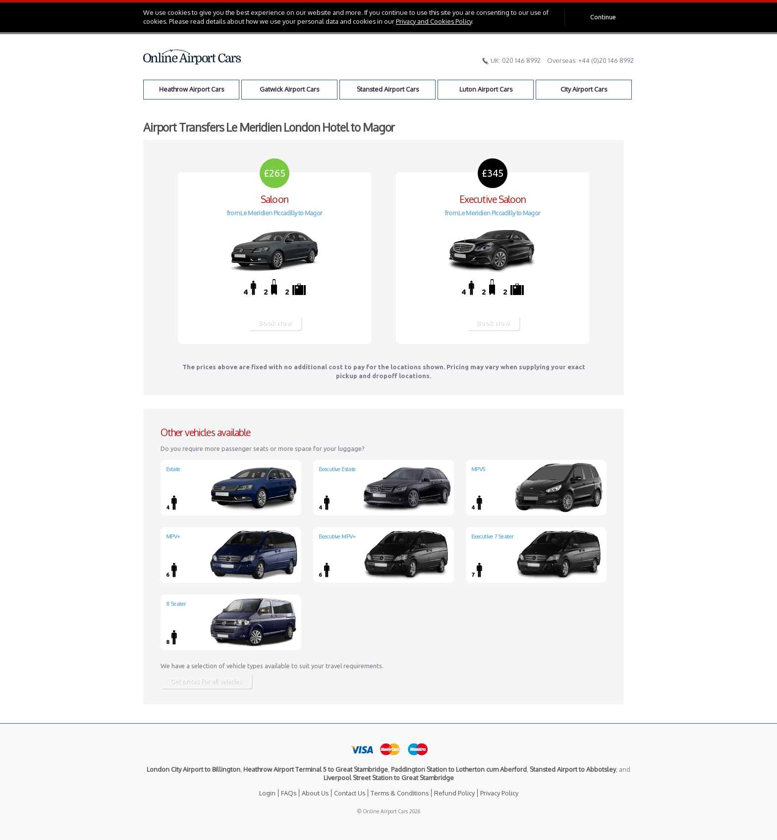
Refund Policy (454, 793)
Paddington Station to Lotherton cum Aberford (459, 769)
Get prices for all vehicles (206, 681)
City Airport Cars (583, 89)
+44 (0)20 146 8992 (606, 60)
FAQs (288, 793)
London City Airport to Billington (193, 769)
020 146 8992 (521, 60)
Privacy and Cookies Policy (434, 21)
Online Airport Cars (192, 57)
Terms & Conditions (400, 793)
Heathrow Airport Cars (191, 89)
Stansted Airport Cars (388, 89)
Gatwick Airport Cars (289, 89)
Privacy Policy (499, 793)
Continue (603, 16)
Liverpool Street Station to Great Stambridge (389, 778)
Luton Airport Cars (485, 89)
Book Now (274, 322)
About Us (315, 793)
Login (267, 793)
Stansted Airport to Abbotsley (573, 769)
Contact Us (349, 793)
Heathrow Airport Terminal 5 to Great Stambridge (315, 769)
